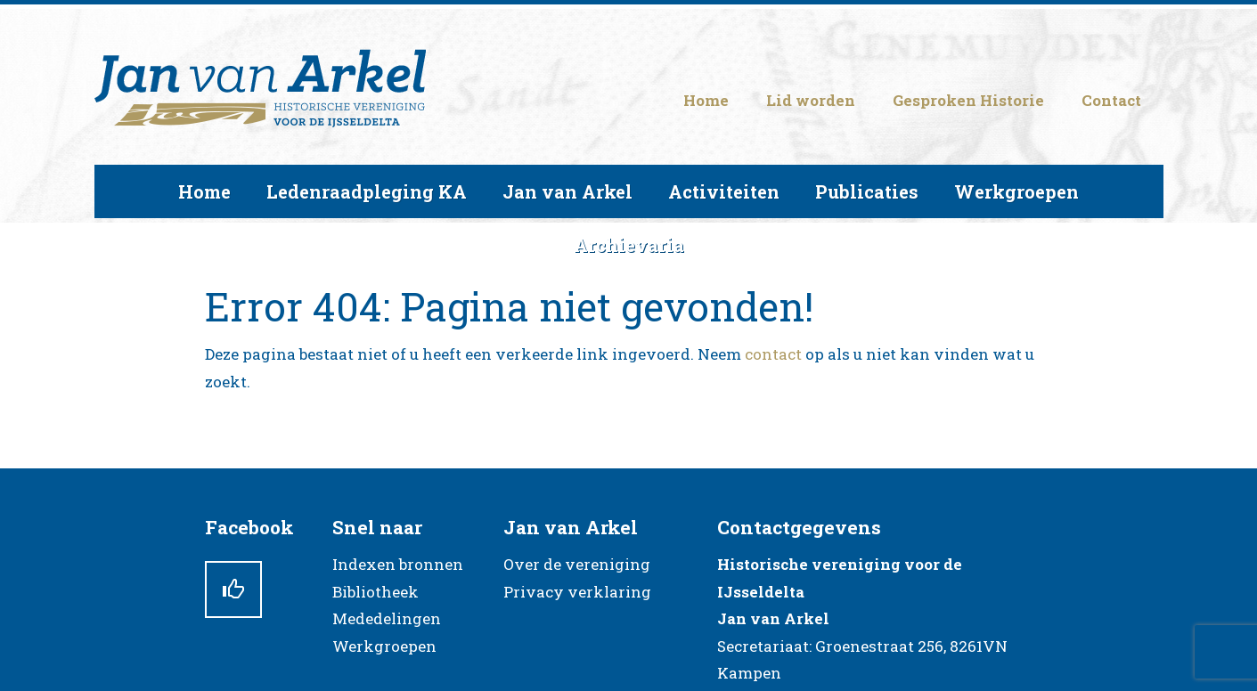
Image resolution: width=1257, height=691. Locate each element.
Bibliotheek (375, 591)
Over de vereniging (576, 564)
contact (773, 354)
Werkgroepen (384, 646)
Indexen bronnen (397, 564)
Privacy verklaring (577, 591)
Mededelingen (386, 618)
